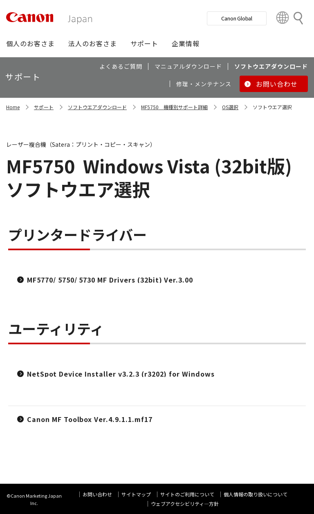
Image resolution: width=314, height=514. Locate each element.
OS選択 (230, 106)
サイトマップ (136, 494)
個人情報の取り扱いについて (255, 494)
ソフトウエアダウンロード (97, 106)
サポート (44, 106)
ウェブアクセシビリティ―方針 (185, 503)
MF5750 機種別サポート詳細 (174, 106)
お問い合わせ (97, 494)
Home (13, 106)
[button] (30, 43)
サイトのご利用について (187, 494)
